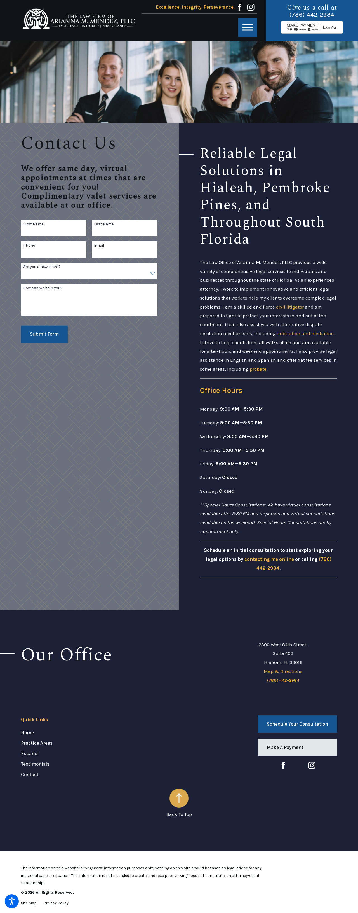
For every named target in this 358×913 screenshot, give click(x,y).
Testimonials (35, 764)
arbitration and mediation (305, 333)
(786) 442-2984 (312, 14)
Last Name (104, 224)
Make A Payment (285, 747)
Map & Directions (283, 671)
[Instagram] (251, 7)
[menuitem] (73, 732)
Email (99, 245)
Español (30, 753)
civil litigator (290, 307)
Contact (30, 774)
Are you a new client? (42, 267)
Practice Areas (37, 743)
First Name (33, 224)
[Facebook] (239, 7)
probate (258, 369)
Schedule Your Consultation (297, 724)
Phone (29, 245)
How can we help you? (42, 288)
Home (27, 732)
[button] (12, 901)
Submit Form (44, 334)
